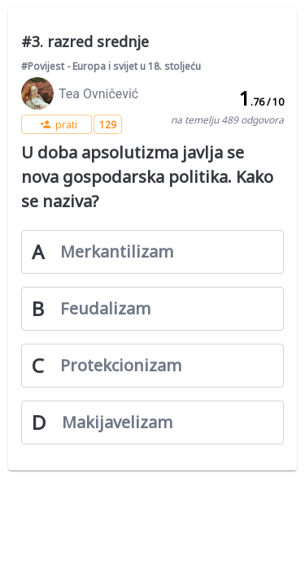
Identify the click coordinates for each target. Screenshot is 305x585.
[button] (56, 124)
